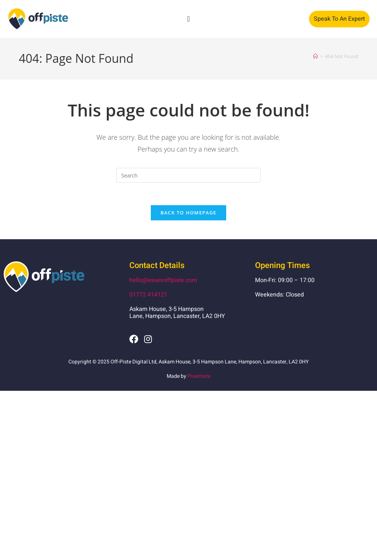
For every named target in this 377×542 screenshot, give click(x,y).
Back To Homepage (188, 212)
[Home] (315, 56)
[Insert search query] (188, 175)
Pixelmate (198, 376)
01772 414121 (148, 294)
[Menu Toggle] (188, 19)
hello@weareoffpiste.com (163, 280)
